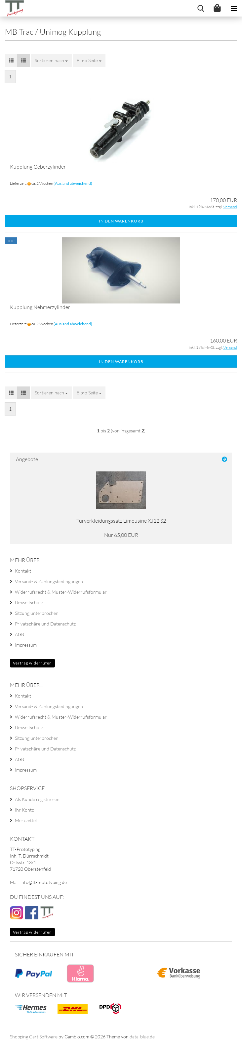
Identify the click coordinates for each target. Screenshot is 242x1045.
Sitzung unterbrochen (37, 613)
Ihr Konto (24, 810)
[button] (11, 60)
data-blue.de (142, 1036)
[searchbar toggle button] (200, 8)
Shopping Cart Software (34, 1036)
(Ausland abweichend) (73, 183)
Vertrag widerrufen (32, 663)
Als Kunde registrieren (37, 799)
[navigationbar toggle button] (233, 8)
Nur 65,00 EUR (121, 535)
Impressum (26, 645)
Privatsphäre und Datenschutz (45, 623)
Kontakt (23, 571)
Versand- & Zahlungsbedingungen (49, 581)
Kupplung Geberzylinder (38, 166)
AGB (19, 634)
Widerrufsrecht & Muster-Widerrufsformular (61, 592)
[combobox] (51, 60)
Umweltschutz (29, 602)
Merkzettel (26, 820)
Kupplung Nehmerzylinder (40, 307)
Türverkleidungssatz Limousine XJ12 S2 (121, 520)
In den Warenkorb (121, 221)
